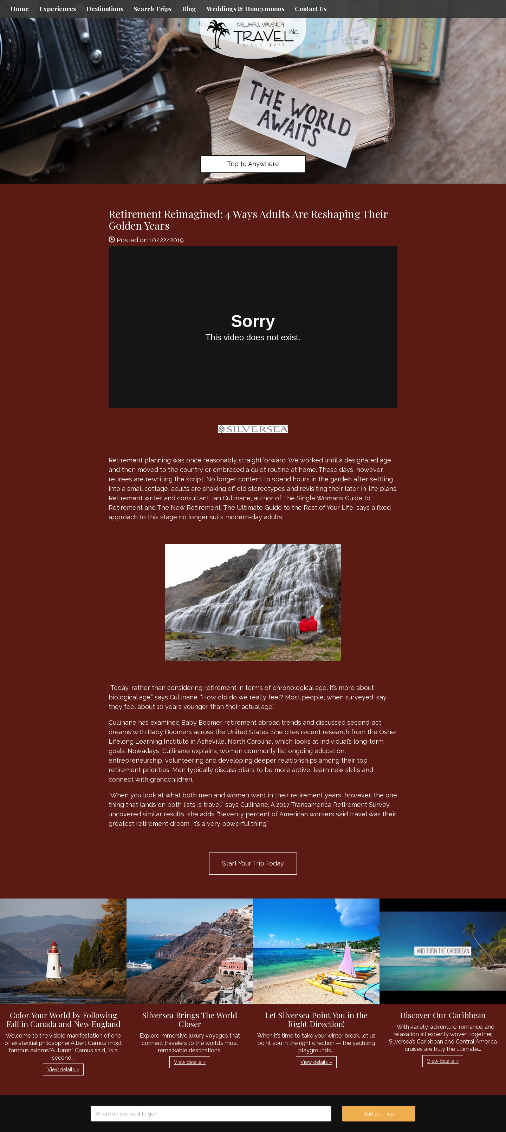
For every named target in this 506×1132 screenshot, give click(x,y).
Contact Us (310, 9)
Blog (189, 9)
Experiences (57, 9)
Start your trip (378, 1114)
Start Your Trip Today (253, 863)
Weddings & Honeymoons (245, 9)
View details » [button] (63, 1069)
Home (20, 9)
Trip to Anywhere (253, 163)
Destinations (104, 9)
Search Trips (152, 9)
